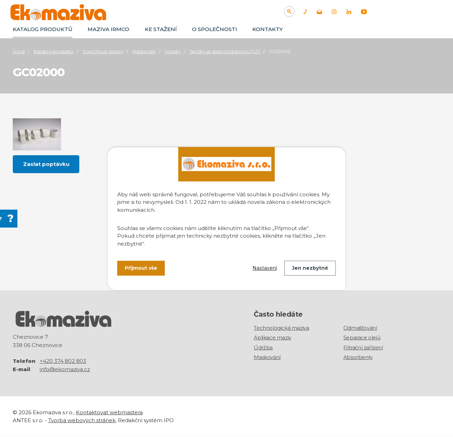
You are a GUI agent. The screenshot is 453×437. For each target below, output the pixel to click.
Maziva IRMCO (108, 29)
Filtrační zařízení (363, 347)
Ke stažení (161, 29)
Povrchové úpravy (103, 51)
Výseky (172, 51)
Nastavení (265, 268)
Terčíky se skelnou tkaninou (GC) (225, 51)
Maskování (143, 51)
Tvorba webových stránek (81, 420)
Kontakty (267, 29)
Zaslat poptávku (46, 164)
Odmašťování (360, 328)
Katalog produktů (42, 29)
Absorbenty (358, 357)
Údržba (263, 347)
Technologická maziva (281, 328)
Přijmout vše (141, 268)
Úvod (18, 51)
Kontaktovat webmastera (109, 412)
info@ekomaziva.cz (65, 369)
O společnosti (214, 29)
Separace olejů (361, 337)
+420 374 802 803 (63, 361)
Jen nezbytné (310, 268)
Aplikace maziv (272, 337)
